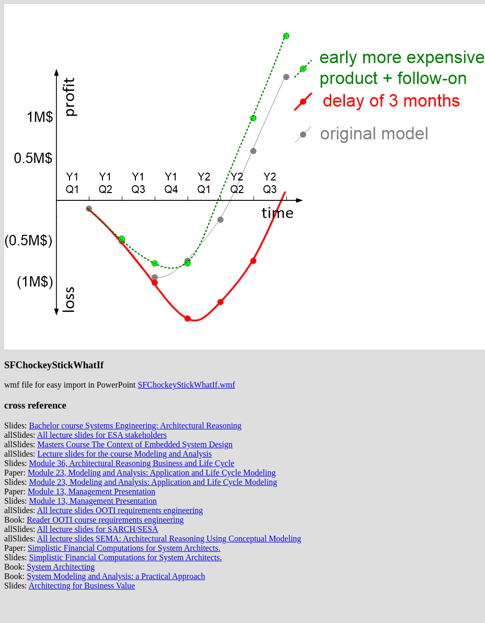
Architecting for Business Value (82, 585)
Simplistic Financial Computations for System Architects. (124, 547)
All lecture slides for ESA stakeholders (102, 435)
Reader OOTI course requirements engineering (105, 519)
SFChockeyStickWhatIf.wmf (186, 384)
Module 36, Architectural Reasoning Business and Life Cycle (132, 463)
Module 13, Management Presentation (91, 491)
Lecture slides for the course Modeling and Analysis (125, 453)
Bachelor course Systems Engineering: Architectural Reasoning (135, 425)
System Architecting (61, 566)
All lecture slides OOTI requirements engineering (120, 510)
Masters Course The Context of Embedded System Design (135, 444)
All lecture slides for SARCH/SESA (97, 529)
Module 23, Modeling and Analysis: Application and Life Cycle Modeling (152, 472)
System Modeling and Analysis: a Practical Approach (116, 576)
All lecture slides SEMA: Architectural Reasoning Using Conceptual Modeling (169, 538)
